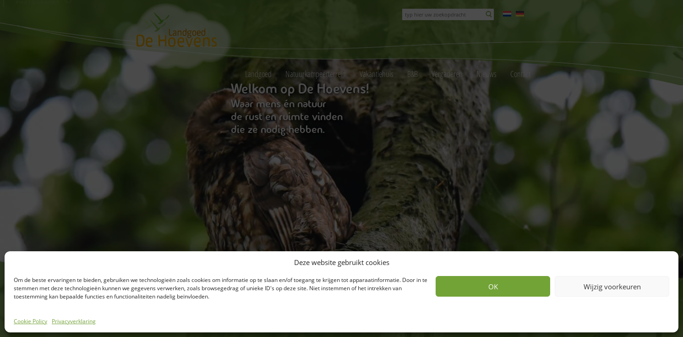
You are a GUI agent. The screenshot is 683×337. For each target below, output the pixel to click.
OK (493, 286)
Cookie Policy (30, 321)
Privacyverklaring (74, 321)
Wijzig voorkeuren (612, 286)
